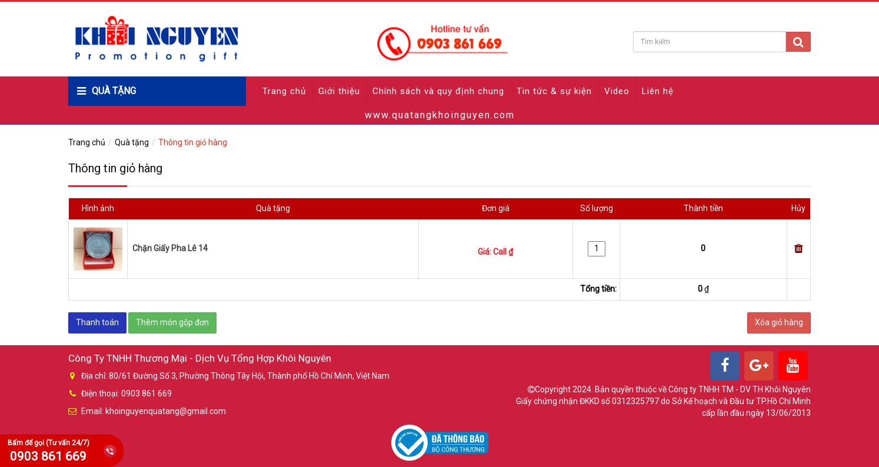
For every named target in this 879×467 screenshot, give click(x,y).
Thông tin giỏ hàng (192, 142)
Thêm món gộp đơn (172, 322)
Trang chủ (284, 91)
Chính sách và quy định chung (438, 91)
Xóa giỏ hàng (779, 322)
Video (617, 91)
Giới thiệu (339, 91)
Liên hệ (658, 91)
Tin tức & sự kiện (554, 91)
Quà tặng (132, 142)
